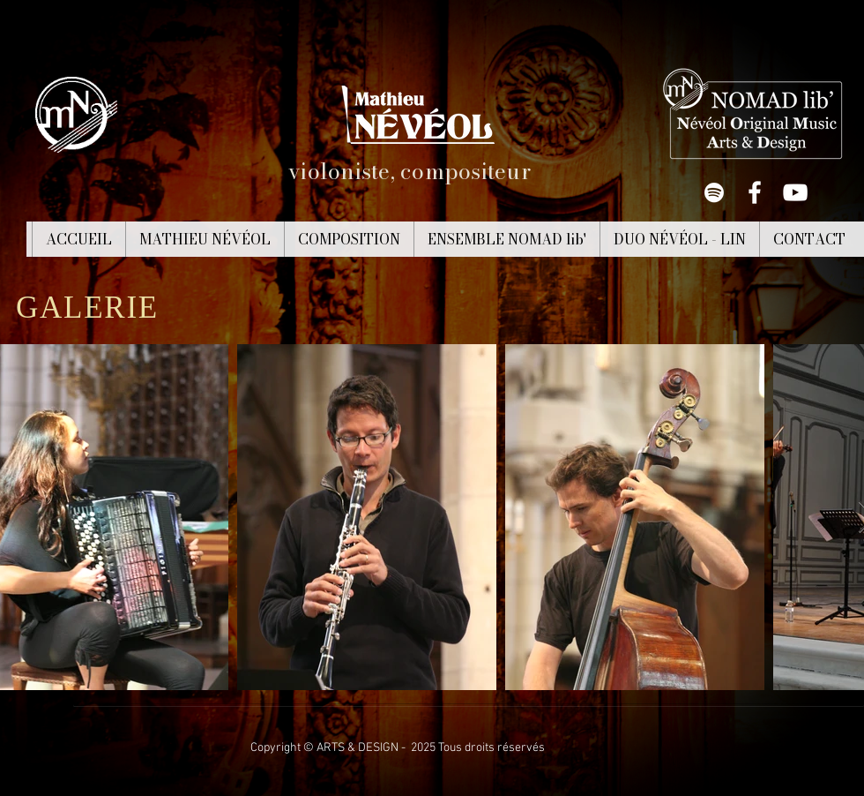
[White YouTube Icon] (795, 192)
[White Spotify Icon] (714, 192)
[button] (204, 239)
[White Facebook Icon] (755, 192)
